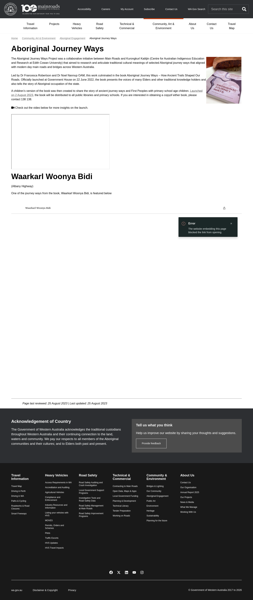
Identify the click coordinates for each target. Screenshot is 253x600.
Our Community (154, 491)
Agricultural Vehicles (54, 492)
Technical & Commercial (126, 26)
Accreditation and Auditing (57, 487)
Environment (152, 506)
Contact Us (171, 9)
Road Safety (99, 26)
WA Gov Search (196, 9)
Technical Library (120, 506)
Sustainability (153, 515)
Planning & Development (124, 501)
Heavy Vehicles (77, 26)
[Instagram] (142, 572)
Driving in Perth (18, 491)
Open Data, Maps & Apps (124, 491)
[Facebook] (111, 572)
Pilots (47, 533)
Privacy (72, 590)
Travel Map (232, 26)
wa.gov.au (16, 590)
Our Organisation (188, 487)
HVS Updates (51, 543)
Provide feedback (151, 443)
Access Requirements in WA (58, 482)
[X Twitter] (119, 572)
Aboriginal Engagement (72, 38)
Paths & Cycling (18, 501)
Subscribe (149, 9)
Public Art (151, 501)
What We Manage (188, 507)
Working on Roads (121, 515)
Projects (54, 23)
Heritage (150, 511)
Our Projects (186, 497)
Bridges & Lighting (155, 486)
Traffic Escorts (51, 538)
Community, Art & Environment (163, 26)
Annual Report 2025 (189, 492)
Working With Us (188, 512)
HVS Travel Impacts (54, 548)
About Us (192, 26)
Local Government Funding (125, 496)
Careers (106, 9)
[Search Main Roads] (224, 9)
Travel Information (30, 26)
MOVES (49, 520)
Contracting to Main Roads (125, 486)
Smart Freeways (19, 513)
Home (14, 38)
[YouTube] (134, 572)
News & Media (187, 502)
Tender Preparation (122, 511)
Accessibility (84, 9)
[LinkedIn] (126, 572)
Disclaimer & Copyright (45, 590)
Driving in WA (17, 496)
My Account (127, 9)
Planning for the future (157, 520)
